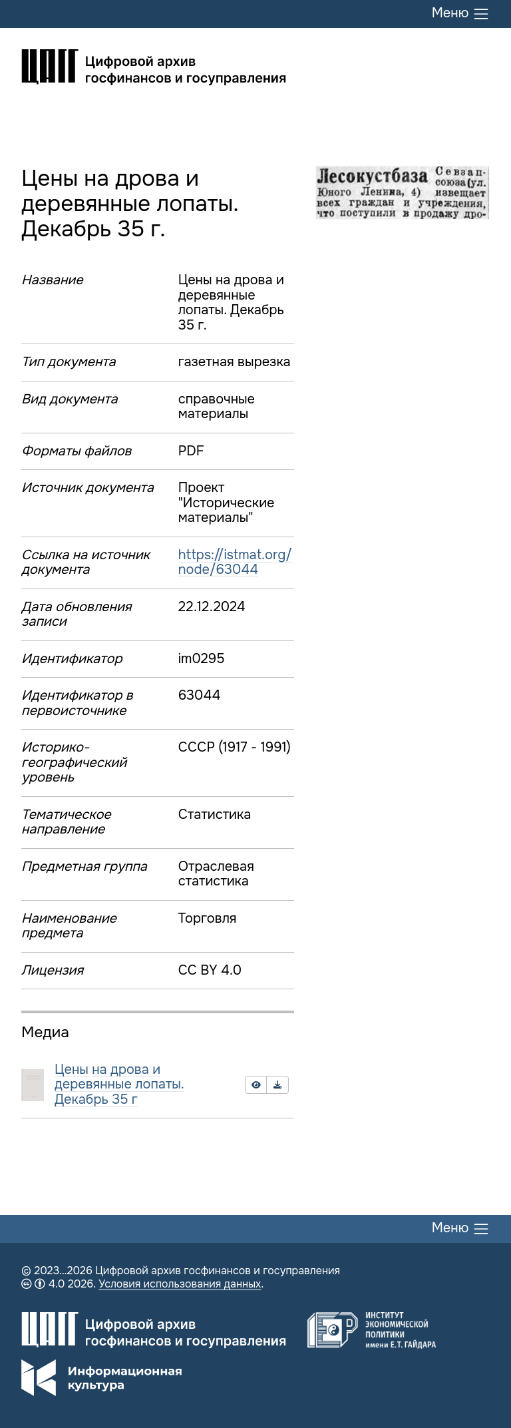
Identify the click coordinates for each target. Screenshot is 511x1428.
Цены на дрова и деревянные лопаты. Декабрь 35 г (119, 1084)
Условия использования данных (179, 1284)
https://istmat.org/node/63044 (235, 563)
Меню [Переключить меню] (461, 14)
